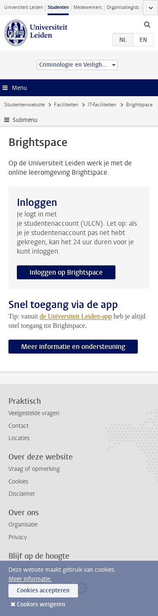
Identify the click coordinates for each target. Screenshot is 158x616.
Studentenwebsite (24, 104)
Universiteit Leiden (23, 7)
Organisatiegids (123, 7)
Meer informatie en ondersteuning (73, 346)
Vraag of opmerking (34, 469)
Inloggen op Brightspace (66, 272)
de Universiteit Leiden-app (76, 316)
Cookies (18, 482)
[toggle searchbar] (147, 24)
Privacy (17, 537)
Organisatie (22, 525)
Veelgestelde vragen (33, 413)
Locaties (18, 438)
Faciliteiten (66, 104)
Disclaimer (21, 494)
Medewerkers (87, 7)
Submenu (25, 120)
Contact (18, 426)
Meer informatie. (30, 579)
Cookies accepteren (43, 590)
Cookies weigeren (41, 604)
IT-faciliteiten (102, 104)
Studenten (58, 7)
